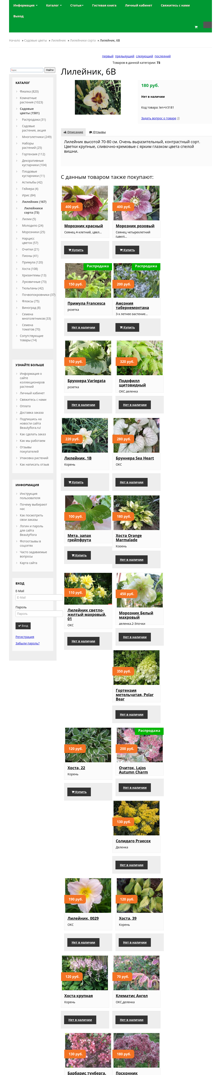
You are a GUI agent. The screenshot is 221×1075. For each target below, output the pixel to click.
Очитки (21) (30, 249)
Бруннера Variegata (135, 307)
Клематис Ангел (132, 713)
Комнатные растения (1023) (31, 100)
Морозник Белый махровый (184, 469)
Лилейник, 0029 (131, 636)
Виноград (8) (31, 308)
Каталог (54, 5)
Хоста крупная (78, 713)
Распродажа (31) (34, 119)
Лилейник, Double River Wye (134, 961)
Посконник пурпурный (75, 797)
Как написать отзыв (34, 464)
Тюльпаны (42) (33, 288)
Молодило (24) (32, 225)
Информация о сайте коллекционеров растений (32, 380)
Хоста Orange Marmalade (77, 469)
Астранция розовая (186, 795)
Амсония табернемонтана (81, 309)
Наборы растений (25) (32, 145)
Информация (25, 5)
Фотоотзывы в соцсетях (30, 543)
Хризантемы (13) (34, 275)
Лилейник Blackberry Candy (183, 879)
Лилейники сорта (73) (33, 210)
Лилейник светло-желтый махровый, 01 (135, 468)
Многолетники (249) (37, 137)
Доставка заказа (32, 412)
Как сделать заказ (33, 434)
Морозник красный (83, 225)
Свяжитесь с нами (33, 399)
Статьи (77, 5)
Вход (23, 625)
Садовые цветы (35, 40)
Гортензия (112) (33, 154)
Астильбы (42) (32, 182)
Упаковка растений (34, 458)
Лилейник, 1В (78, 389)
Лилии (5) (29, 219)
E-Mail (20, 591)
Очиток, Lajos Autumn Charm (181, 552)
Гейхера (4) (30, 189)
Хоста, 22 (124, 550)
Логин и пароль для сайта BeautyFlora (31, 530)
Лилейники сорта (83, 40)
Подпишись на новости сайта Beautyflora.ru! (31, 423)
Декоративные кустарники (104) (34, 163)
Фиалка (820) (29, 91)
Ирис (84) (29, 195)
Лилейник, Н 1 (78, 958)
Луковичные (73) (34, 282)
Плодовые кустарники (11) (33, 173)
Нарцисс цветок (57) (30, 240)
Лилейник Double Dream (184, 961)
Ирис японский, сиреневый (131, 879)
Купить (76, 254)
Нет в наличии (183, 254)
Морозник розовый (135, 225)
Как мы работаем (32, 441)
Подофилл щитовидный (180, 309)
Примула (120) (32, 262)
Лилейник (58, 40)
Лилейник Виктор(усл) (127, 797)
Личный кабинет (32, 393)
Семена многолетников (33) (36, 316)
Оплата (25, 406)
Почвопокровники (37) (38, 295)
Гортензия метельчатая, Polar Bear (83, 554)
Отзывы (97, 132)
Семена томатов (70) (31, 327)
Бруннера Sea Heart (135, 389)
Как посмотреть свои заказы (31, 517)
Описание (73, 132)
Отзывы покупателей (29, 449)
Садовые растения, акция (34, 128)
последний (163, 56)
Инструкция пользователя (30, 496)
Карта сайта (28, 563)
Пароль (21, 607)
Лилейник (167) (34, 202)
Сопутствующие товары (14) (31, 338)
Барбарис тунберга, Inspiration (186, 715)
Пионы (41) (30, 256)
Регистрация (25, 637)
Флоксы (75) (30, 301)
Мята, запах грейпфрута (179, 391)
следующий (144, 56)
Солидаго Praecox (81, 636)
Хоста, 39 (176, 636)
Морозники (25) (33, 232)
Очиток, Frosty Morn (84, 877)
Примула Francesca (186, 225)
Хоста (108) (30, 269)
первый (108, 56)
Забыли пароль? (27, 643)
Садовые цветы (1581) (30, 111)
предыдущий (124, 56)
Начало (14, 40)
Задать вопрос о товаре (158, 118)
